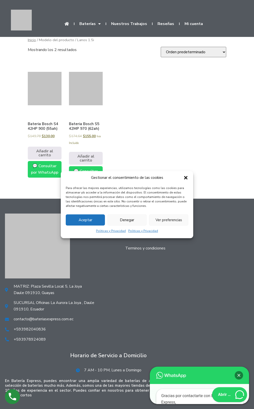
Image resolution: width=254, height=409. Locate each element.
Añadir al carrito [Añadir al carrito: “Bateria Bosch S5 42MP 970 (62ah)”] (85, 158)
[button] (185, 177)
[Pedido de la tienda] (193, 52)
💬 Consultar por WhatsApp (44, 169)
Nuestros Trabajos (129, 24)
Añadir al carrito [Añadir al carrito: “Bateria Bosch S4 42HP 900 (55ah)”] (44, 153)
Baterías (90, 23)
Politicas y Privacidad (111, 231)
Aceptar (85, 220)
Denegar (127, 220)
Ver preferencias (169, 220)
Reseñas (166, 24)
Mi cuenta (194, 24)
